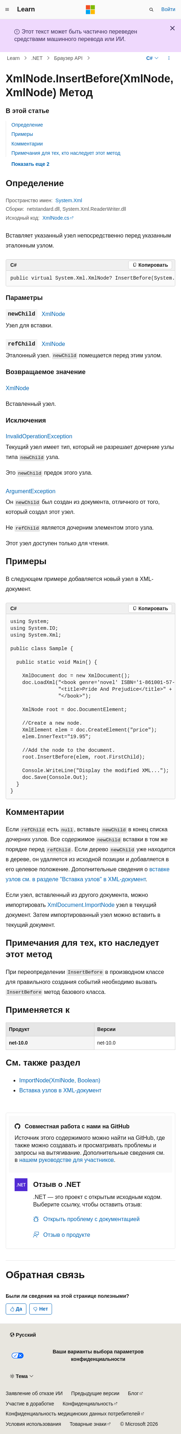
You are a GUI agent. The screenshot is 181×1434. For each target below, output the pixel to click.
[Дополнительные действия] (169, 58)
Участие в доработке (30, 1404)
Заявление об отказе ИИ (34, 1393)
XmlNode (53, 314)
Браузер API (68, 58)
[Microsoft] (90, 9)
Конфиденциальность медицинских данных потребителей (73, 1414)
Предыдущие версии (95, 1393)
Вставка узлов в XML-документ (60, 1090)
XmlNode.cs (55, 218)
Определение (27, 125)
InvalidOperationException (39, 436)
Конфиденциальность (88, 1404)
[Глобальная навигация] (7, 9)
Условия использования (33, 1424)
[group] (90, 278)
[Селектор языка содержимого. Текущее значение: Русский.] (23, 1335)
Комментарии (27, 144)
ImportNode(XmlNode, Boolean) (59, 1080)
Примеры (22, 134)
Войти (168, 9)
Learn (13, 58)
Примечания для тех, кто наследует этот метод (65, 153)
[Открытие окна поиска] (151, 9)
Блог (133, 1393)
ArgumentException (31, 491)
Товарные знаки (87, 1424)
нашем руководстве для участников (66, 1160)
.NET (37, 58)
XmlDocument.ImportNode (81, 905)
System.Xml (69, 200)
